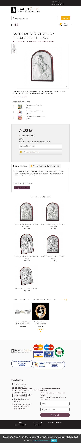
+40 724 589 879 (20, 384)
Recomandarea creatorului (34, 111)
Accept (54, 440)
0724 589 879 (56, 1)
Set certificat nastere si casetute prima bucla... (22, 323)
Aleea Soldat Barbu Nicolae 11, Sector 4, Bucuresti (31, 390)
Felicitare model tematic (34, 105)
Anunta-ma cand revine (29, 152)
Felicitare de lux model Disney (36, 116)
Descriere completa (20, 166)
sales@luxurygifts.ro (57, 4)
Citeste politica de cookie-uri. (41, 440)
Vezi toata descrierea (20, 97)
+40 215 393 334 (20, 407)
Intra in (16, 24)
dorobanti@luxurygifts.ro (22, 410)
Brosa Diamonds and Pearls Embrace (40, 323)
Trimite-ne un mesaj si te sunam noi (45, 166)
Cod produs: (26, 135)
